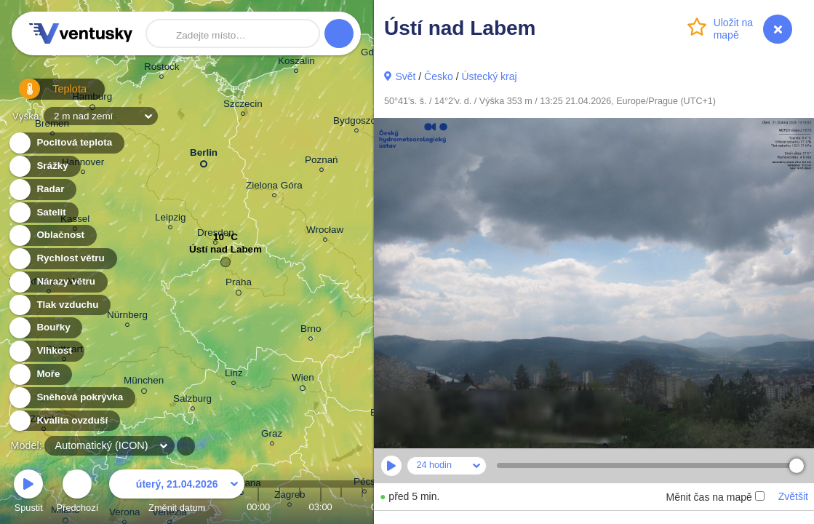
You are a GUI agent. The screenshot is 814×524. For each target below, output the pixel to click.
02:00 (299, 506)
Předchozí (78, 493)
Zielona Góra (274, 187)
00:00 (258, 506)
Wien (303, 380)
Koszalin (296, 63)
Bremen (52, 125)
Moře (40, 374)
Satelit (43, 212)
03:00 (320, 506)
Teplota (45, 94)
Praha (239, 285)
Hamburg (92, 99)
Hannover (83, 164)
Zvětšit (793, 496)
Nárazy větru (57, 282)
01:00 (279, 506)
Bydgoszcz (356, 122)
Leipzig (170, 219)
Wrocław (324, 231)
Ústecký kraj (488, 76)
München (144, 383)
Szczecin (243, 106)
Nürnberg (127, 317)
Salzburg (192, 400)
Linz (234, 375)
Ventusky (78, 33)
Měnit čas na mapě (715, 497)
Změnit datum (176, 493)
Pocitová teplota (66, 143)
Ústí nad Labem (225, 253)
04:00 (341, 506)
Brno (310, 330)
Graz (271, 435)
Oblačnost (52, 235)
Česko (438, 76)
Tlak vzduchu (59, 305)
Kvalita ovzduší (64, 421)
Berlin (204, 155)
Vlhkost (46, 351)
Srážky (44, 166)
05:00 (362, 506)
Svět (405, 76)
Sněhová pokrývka (71, 397)
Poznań (321, 162)
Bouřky (45, 327)
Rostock (162, 68)
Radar (42, 189)
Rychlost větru (62, 258)
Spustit (28, 493)
